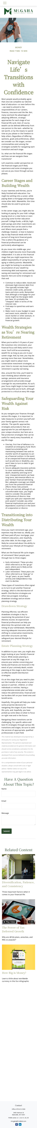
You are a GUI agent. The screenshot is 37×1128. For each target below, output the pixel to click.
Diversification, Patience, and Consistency (18, 884)
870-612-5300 (20, 1109)
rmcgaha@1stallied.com (18, 1121)
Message (5, 813)
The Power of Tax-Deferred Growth (13, 929)
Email (3, 801)
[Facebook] (16, 1124)
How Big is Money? (14, 973)
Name (4, 789)
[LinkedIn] (20, 1124)
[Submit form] (6, 831)
